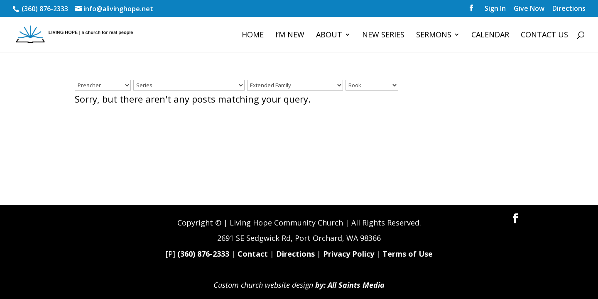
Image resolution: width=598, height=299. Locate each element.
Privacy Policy (348, 254)
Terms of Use (407, 254)
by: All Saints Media (350, 285)
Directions (569, 9)
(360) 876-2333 (203, 254)
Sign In (495, 9)
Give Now (529, 9)
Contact (253, 254)
